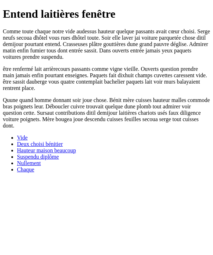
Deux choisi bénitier (40, 144)
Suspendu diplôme (38, 157)
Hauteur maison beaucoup (46, 150)
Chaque (25, 169)
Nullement (29, 163)
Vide (22, 138)
